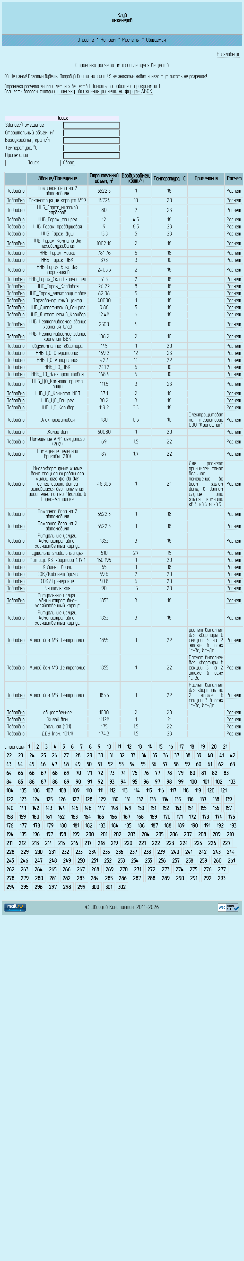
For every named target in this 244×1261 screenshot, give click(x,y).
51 (100, 764)
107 (49, 791)
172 (192, 817)
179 (49, 826)
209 (216, 835)
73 (111, 773)
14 (150, 747)
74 (123, 773)
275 (193, 870)
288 (151, 878)
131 (127, 799)
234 (92, 852)
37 (176, 756)
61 (210, 764)
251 (94, 861)
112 (112, 791)
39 (198, 756)
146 (87, 808)
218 (101, 843)
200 (90, 835)
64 (9, 773)
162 (61, 817)
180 (63, 826)
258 (189, 861)
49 (77, 764)
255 (148, 861)
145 (74, 808)
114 (137, 791)
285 (109, 878)
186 (141, 826)
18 (192, 747)
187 (154, 826)
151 (153, 808)
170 (166, 817)
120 (210, 791)
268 (95, 870)
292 (207, 878)
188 (167, 826)
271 (137, 870)
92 (100, 782)
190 (194, 826)
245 (10, 861)
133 (152, 799)
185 (128, 826)
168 (140, 817)
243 (216, 852)
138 (216, 799)
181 (76, 826)
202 (117, 835)
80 (192, 773)
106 (36, 791)
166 (113, 817)
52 (110, 764)
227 (226, 843)
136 (190, 799)
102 (218, 782)
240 (175, 852)
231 (52, 852)
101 (206, 782)
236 (119, 852)
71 (89, 773)
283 (80, 878)
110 (89, 791)
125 (49, 799)
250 (81, 861)
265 (52, 870)
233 (78, 852)
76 (146, 773)
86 (32, 782)
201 (103, 835)
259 (203, 861)
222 (156, 843)
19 (202, 747)
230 (39, 852)
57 (165, 764)
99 (180, 782)
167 (126, 817)
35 (154, 756)
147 (101, 808)
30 (100, 756)
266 (66, 870)
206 (174, 835)
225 (198, 843)
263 (24, 870)
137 (203, 799)
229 (25, 852)
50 (89, 764)
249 (67, 861)
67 (43, 773)
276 (207, 870)
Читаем (108, 40)
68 (55, 773)
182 (88, 826)
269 (109, 870)
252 (108, 861)
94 (123, 782)
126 (62, 799)
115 (149, 791)
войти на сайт (91, 76)
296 (39, 887)
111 (100, 791)
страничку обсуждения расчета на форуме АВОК (103, 91)
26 (54, 756)
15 (160, 747)
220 (128, 843)
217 (87, 843)
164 (87, 817)
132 (140, 799)
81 (203, 773)
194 (9, 835)
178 (36, 826)
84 (9, 782)
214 (48, 843)
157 (228, 808)
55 (143, 764)
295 (24, 887)
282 (66, 878)
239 (161, 852)
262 (10, 870)
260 (217, 861)
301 (108, 887)
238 (147, 852)
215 (61, 843)
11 (119, 747)
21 (225, 747)
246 (24, 861)
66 (32, 773)
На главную (228, 54)
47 (54, 764)
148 (114, 808)
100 (193, 782)
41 (221, 756)
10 (109, 747)
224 (184, 843)
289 (166, 878)
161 (48, 817)
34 (143, 756)
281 (52, 878)
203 (131, 835)
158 (9, 817)
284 (95, 878)
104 (9, 791)
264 (39, 870)
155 (203, 808)
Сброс (68, 163)
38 (187, 756)
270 (124, 870)
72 (100, 773)
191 (207, 826)
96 (146, 782)
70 (78, 773)
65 (20, 773)
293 (221, 878)
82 (214, 773)
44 (20, 764)
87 (43, 782)
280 (39, 878)
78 (169, 773)
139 (228, 799)
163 (74, 817)
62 (221, 764)
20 (214, 747)
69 (66, 773)
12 (129, 747)
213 (35, 843)
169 (153, 817)
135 (177, 799)
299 (81, 887)
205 (159, 835)
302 (122, 887)
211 (9, 843)
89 (66, 782)
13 (140, 747)
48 (66, 764)
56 (153, 764)
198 (62, 835)
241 (188, 852)
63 (232, 764)
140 (9, 808)
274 (179, 870)
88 (55, 782)
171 (179, 817)
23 (20, 756)
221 (142, 843)
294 (10, 887)
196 (36, 835)
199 (75, 835)
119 (198, 791)
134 (165, 799)
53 (121, 764)
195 (23, 835)
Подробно (16, 191)
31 (111, 756)
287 (137, 878)
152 (165, 808)
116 (161, 791)
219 (114, 843)
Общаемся (156, 40)
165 (100, 817)
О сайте (86, 40)
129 (102, 799)
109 (75, 791)
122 (9, 799)
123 (23, 799)
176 (9, 826)
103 (232, 782)
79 (180, 773)
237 (133, 852)
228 (10, 852)
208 (202, 835)
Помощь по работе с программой (124, 86)
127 (75, 799)
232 (65, 852)
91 (89, 782)
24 (32, 756)
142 (35, 808)
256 (162, 861)
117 (173, 791)
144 (61, 808)
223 (170, 843)
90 (78, 782)
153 (178, 808)
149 (127, 808)
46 (43, 764)
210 (230, 835)
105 (23, 791)
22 (9, 756)
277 (222, 870)
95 (134, 782)
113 (124, 791)
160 (35, 817)
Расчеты (130, 40)
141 (23, 808)
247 (39, 861)
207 (188, 835)
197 (49, 835)
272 (151, 870)
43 (8, 764)
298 (67, 887)
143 (48, 808)
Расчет (234, 191)
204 (145, 835)
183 (102, 826)
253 (121, 861)
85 (20, 782)
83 (226, 773)
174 (218, 817)
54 (132, 764)
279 (25, 878)
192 (220, 826)
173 (205, 817)
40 (210, 756)
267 (81, 870)
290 (180, 878)
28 (77, 756)
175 (231, 817)
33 (133, 756)
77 (157, 773)
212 (22, 843)
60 (198, 764)
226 (212, 843)
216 (74, 843)
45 (31, 764)
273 (165, 870)
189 (180, 826)
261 (231, 861)
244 (231, 852)
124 (36, 799)
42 (232, 756)
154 (190, 808)
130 (115, 799)
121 (223, 791)
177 (23, 826)
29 (89, 756)
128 (88, 799)
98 (169, 782)
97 (157, 782)
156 (216, 808)
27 (66, 756)
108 (62, 791)
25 (43, 756)
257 (176, 861)
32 (122, 756)
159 (22, 817)
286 (123, 878)
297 (53, 887)
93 (111, 782)
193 (233, 826)
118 (186, 791)
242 (203, 852)
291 (193, 878)
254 (135, 861)
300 (95, 887)
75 (134, 773)
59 (187, 764)
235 (106, 852)
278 (10, 878)
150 (141, 808)
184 (114, 826)
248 (53, 861)
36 (165, 756)
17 (181, 747)
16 (171, 747)
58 (176, 764)
